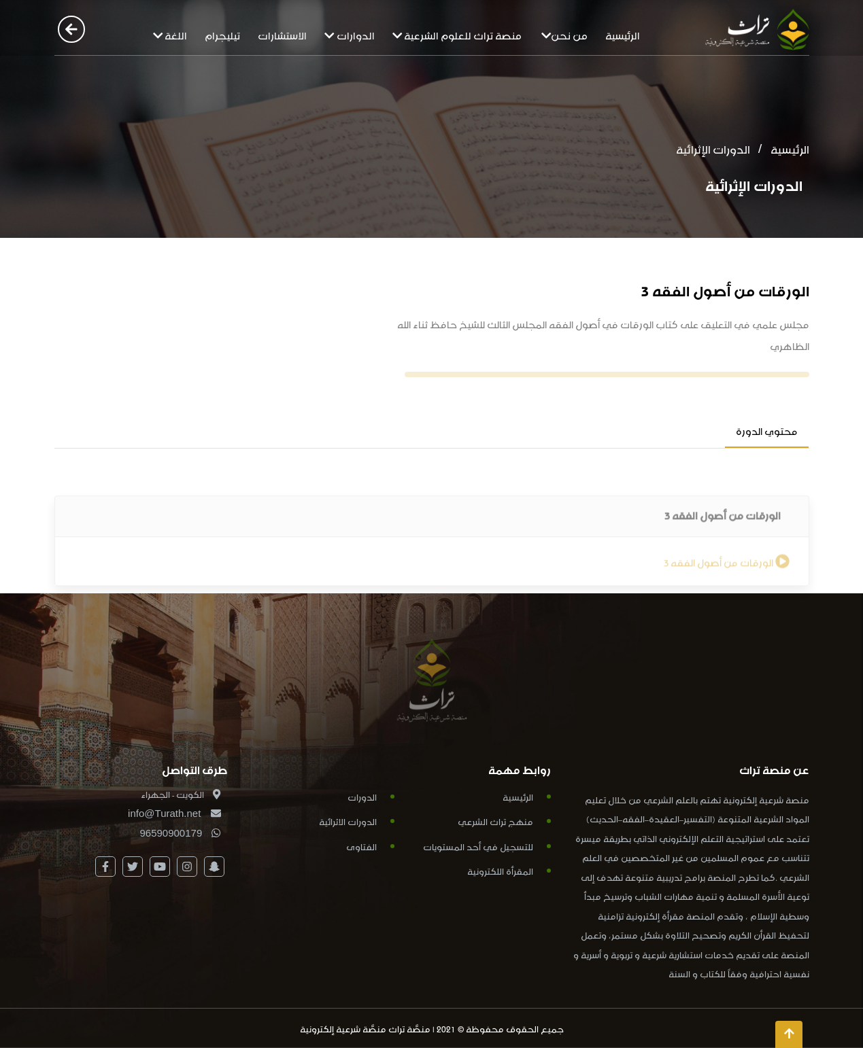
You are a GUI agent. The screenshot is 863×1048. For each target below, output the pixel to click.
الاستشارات (282, 34)
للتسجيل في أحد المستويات (478, 846)
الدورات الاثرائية (348, 820)
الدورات (362, 796)
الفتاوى (361, 846)
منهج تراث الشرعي (495, 820)
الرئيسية (622, 34)
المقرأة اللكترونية (500, 870)
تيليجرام (222, 34)
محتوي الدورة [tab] (767, 429)
